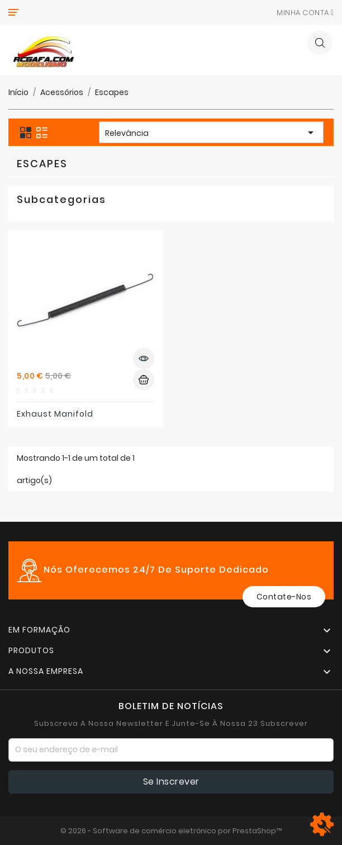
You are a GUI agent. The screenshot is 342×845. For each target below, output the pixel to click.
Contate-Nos (284, 596)
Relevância (211, 133)
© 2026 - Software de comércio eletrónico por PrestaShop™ (171, 830)
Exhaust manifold (55, 413)
